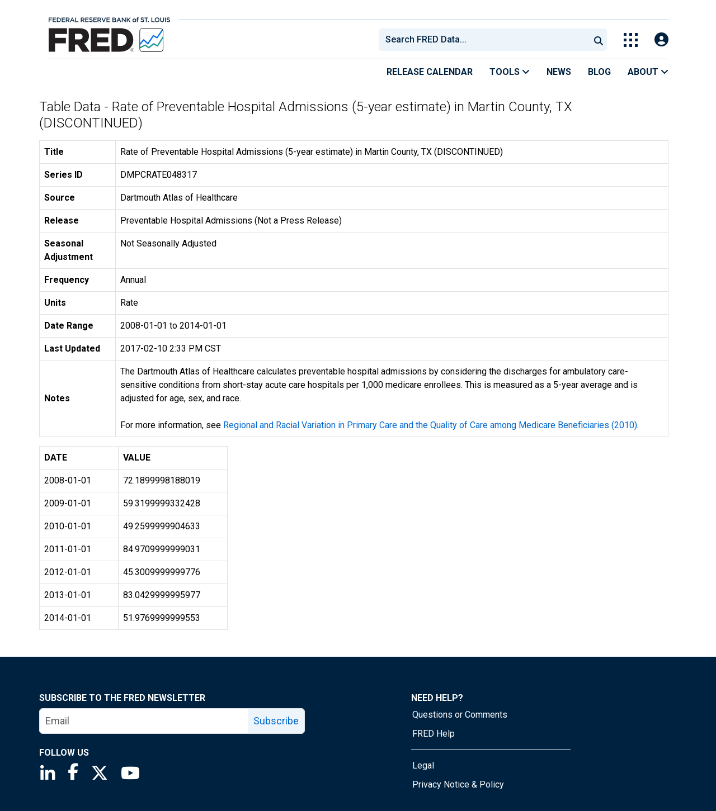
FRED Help (433, 733)
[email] (144, 721)
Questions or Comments (459, 714)
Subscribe (276, 721)
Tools (509, 72)
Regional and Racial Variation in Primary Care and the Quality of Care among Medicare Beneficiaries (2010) (430, 425)
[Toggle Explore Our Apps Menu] (631, 40)
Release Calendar (430, 72)
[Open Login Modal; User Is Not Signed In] (661, 40)
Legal (423, 765)
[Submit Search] (598, 40)
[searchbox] (486, 40)
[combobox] (483, 40)
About (648, 72)
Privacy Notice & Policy (458, 784)
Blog (599, 72)
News (559, 72)
